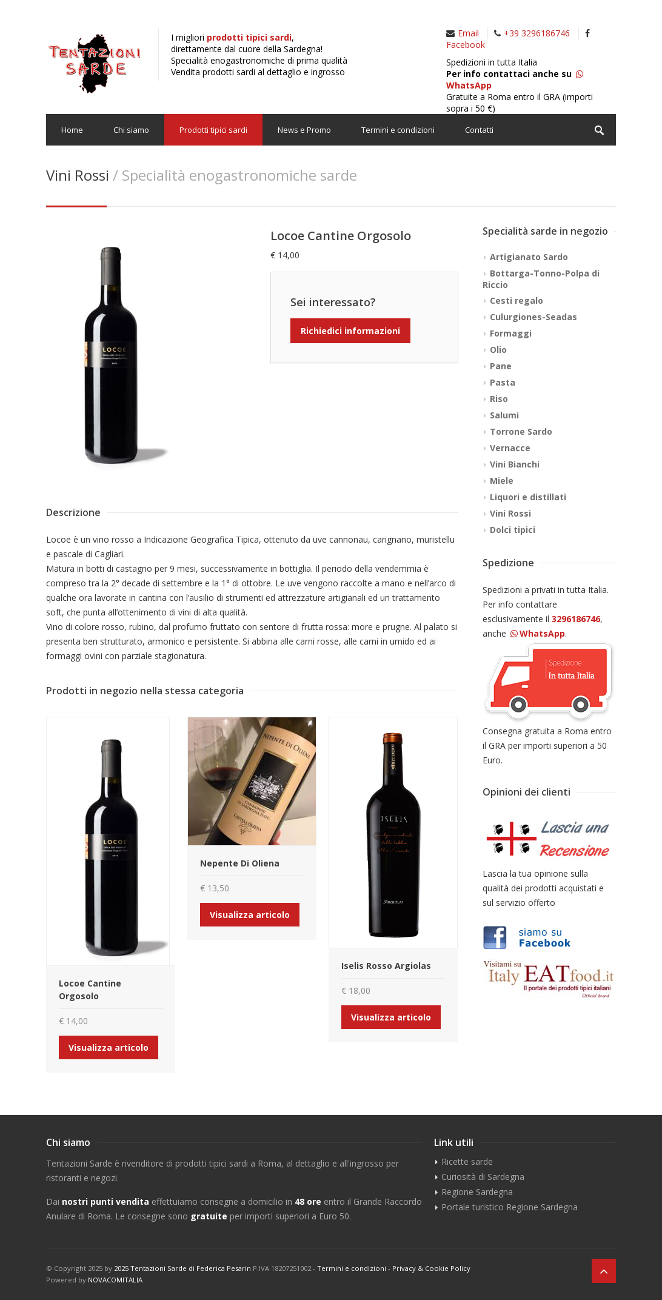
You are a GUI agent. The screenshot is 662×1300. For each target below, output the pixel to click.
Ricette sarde (467, 1161)
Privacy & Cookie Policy (431, 1268)
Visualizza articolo (109, 1047)
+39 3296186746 (537, 33)
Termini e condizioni (398, 129)
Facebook (465, 44)
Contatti (479, 129)
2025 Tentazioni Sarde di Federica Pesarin (182, 1268)
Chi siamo (131, 129)
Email (468, 33)
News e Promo (304, 129)
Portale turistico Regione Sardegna (509, 1207)
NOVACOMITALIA (115, 1279)
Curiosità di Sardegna (482, 1176)
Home (72, 129)
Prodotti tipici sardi (213, 129)
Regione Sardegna (477, 1192)
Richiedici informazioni (350, 331)
